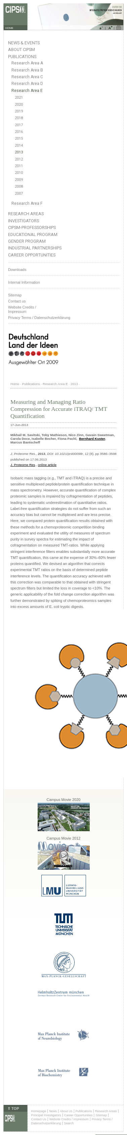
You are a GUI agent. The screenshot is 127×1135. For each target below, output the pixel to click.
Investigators (23, 220)
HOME (9, 28)
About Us (66, 1111)
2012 (19, 159)
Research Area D (27, 83)
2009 (19, 180)
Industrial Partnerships (34, 247)
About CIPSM (21, 49)
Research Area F (27, 203)
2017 (19, 125)
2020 (19, 104)
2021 (19, 97)
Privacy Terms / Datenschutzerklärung (39, 318)
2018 (19, 118)
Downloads (17, 270)
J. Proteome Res (22, 465)
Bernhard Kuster (92, 438)
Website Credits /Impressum (22, 309)
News (53, 1111)
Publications (22, 56)
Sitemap (15, 295)
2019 (19, 111)
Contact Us (38, 1119)
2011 (19, 166)
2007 (19, 193)
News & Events (24, 42)
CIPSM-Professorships (32, 227)
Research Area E (27, 90)
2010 (19, 173)
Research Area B (27, 70)
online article (47, 465)
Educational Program (32, 234)
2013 (19, 152)
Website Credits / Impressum (69, 1119)
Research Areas (26, 213)
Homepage (38, 1111)
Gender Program (27, 241)
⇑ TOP (13, 1108)
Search (69, 1123)
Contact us (17, 301)
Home (14, 384)
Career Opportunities (31, 254)
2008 (19, 186)
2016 (19, 132)
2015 (19, 138)
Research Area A (27, 63)
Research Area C (27, 77)
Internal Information (24, 282)
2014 (19, 145)
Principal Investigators (46, 1115)
